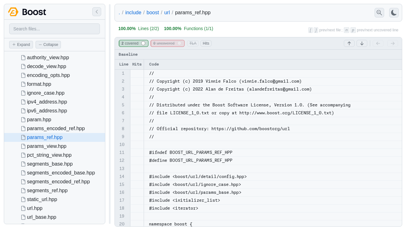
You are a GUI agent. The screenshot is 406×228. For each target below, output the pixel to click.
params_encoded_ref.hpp (56, 128)
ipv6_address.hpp (47, 110)
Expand (21, 44)
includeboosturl (147, 12)
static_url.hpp (42, 199)
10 (121, 144)
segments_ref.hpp (47, 190)
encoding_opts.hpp (48, 75)
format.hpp (39, 84)
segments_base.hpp (50, 164)
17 (121, 200)
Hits (206, 43)
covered (133, 43)
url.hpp (35, 208)
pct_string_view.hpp (49, 155)
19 (121, 216)
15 (121, 184)
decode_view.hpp (46, 66)
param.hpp (39, 119)
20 (121, 224)
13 (121, 168)
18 (121, 208)
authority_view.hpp (48, 57)
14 (121, 176)
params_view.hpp (47, 146)
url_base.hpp (41, 217)
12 (121, 160)
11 (121, 152)
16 (121, 192)
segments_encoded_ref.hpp (58, 181)
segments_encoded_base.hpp (61, 172)
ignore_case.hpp (45, 93)
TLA (192, 43)
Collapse (48, 44)
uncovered (167, 43)
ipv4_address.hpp (47, 101)
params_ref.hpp (44, 137)
